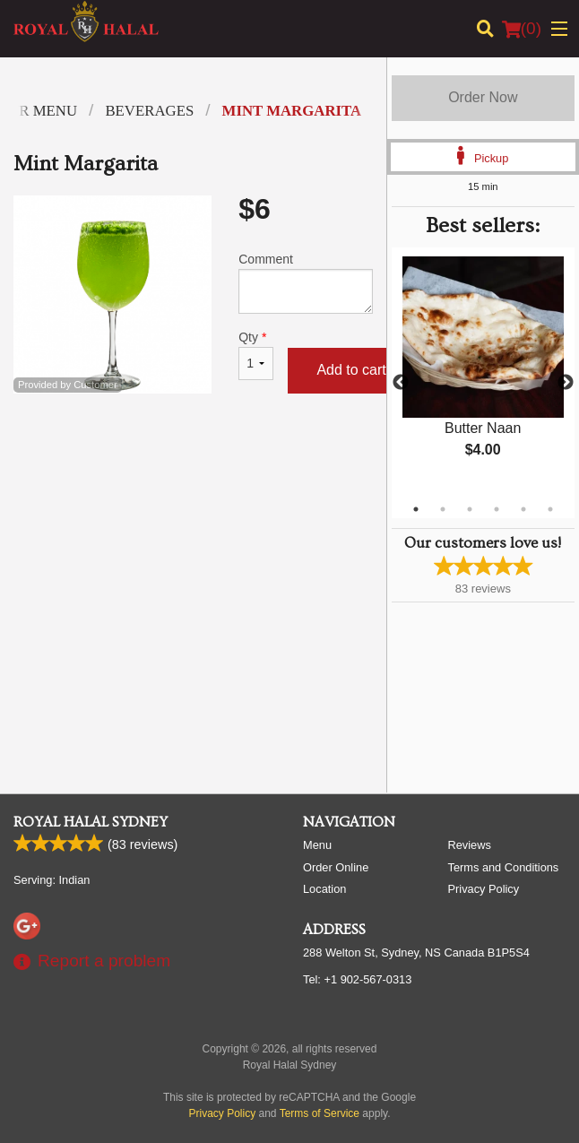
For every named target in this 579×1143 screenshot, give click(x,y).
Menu (317, 845)
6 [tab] (550, 509)
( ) (521, 28)
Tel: (357, 979)
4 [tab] (497, 509)
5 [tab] (523, 509)
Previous (401, 383)
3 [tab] (470, 509)
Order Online (335, 867)
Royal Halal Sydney (90, 822)
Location (324, 889)
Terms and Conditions (503, 867)
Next (566, 383)
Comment (305, 283)
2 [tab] (443, 509)
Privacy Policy (484, 889)
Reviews (469, 845)
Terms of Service (319, 1113)
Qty (255, 355)
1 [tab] (416, 509)
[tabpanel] (483, 372)
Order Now (482, 97)
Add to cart (350, 369)
